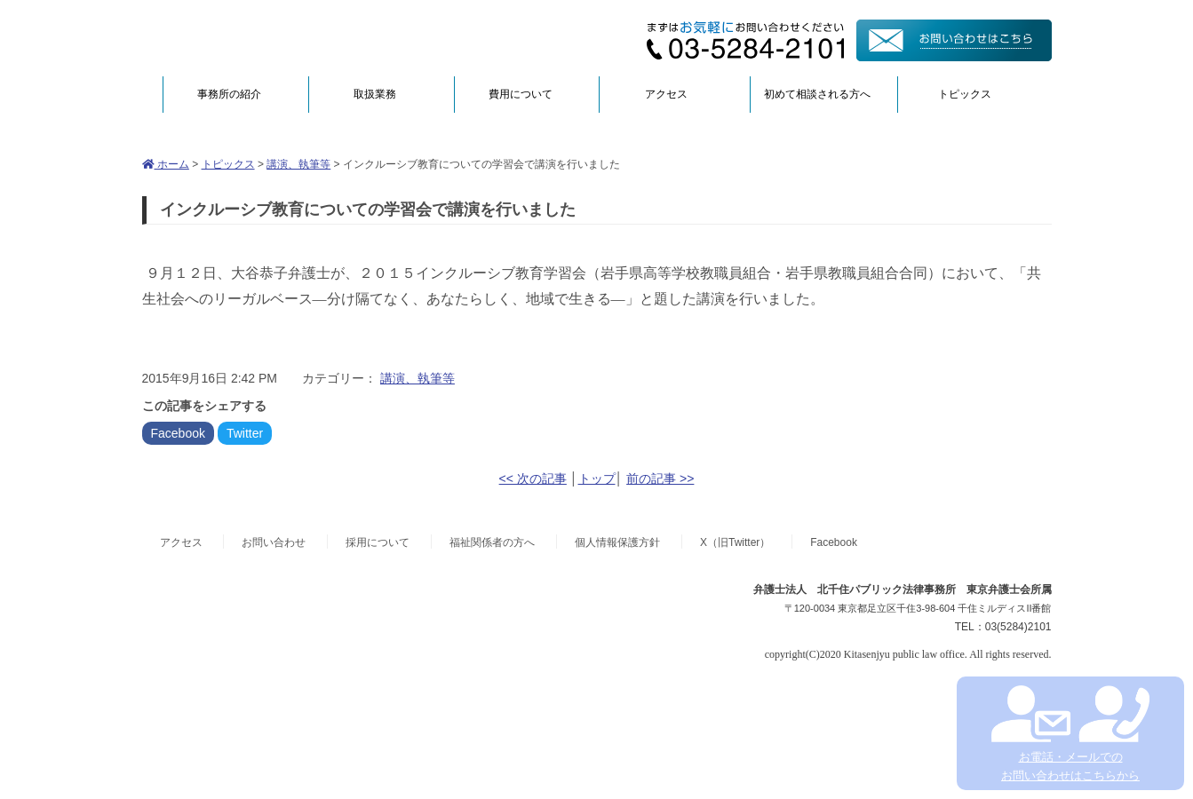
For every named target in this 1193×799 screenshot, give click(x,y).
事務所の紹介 (229, 94)
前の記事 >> (660, 478)
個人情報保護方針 (617, 542)
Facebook (178, 433)
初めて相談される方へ (817, 94)
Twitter (245, 433)
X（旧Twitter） (735, 542)
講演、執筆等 (298, 164)
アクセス (666, 94)
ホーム (165, 164)
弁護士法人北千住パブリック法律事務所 (314, 38)
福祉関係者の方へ (492, 542)
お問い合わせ (274, 542)
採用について (378, 542)
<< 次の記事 (533, 478)
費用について (521, 94)
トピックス (964, 94)
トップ (597, 478)
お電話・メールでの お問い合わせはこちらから (1070, 733)
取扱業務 (375, 94)
